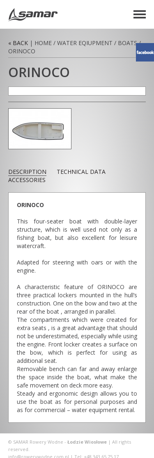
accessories (27, 180)
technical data (81, 171)
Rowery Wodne (32, 14)
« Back (18, 43)
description (27, 171)
